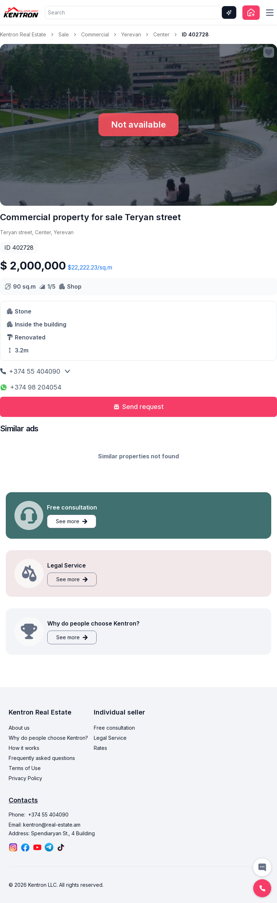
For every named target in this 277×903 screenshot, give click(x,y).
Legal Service (110, 738)
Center (161, 34)
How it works (24, 748)
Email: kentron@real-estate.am (44, 825)
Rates (100, 748)
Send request (139, 406)
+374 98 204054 (30, 387)
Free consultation (114, 728)
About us (19, 728)
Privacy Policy (25, 778)
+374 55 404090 (30, 371)
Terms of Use (25, 768)
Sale (63, 34)
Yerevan (131, 34)
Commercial (95, 34)
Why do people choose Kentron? (48, 738)
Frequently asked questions (42, 758)
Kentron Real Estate (23, 34)
